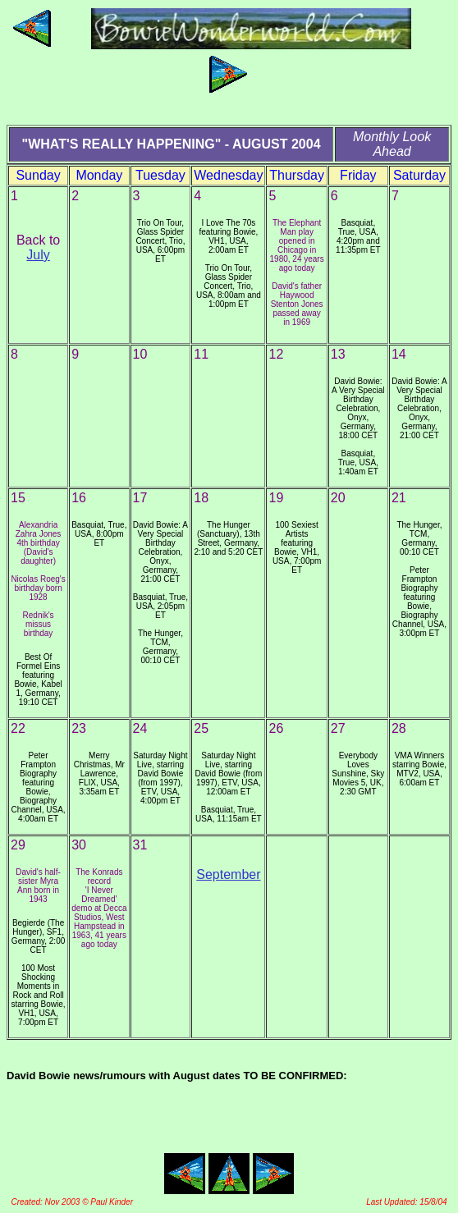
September (228, 874)
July (37, 255)
